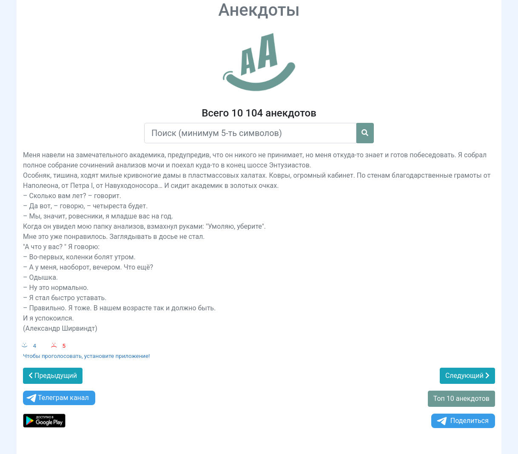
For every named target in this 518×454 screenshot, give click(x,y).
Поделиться (462, 421)
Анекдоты (259, 10)
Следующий (467, 376)
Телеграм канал (57, 398)
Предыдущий (52, 376)
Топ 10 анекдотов (461, 398)
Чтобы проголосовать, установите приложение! (86, 356)
